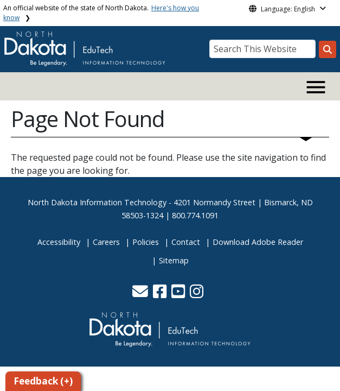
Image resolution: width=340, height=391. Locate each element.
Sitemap (174, 260)
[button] (141, 294)
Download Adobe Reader (258, 242)
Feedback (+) (43, 381)
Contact (185, 242)
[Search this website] (327, 49)
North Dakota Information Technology (97, 202)
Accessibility (58, 242)
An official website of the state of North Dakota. (101, 12)
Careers (106, 242)
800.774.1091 (195, 215)
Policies (145, 242)
